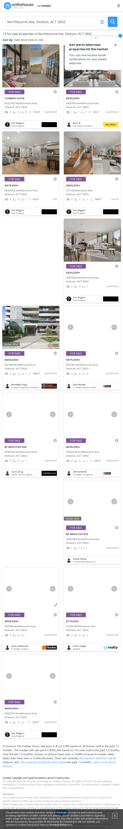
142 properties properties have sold (42, 762)
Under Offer (11, 344)
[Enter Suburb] (56, 22)
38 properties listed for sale (96, 758)
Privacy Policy (58, 824)
